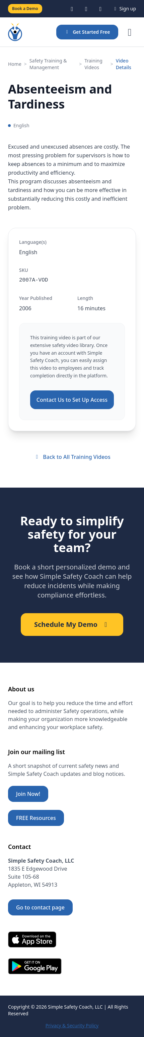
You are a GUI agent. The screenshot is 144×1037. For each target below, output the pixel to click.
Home (14, 64)
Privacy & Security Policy (72, 1025)
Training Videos (93, 63)
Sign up (124, 8)
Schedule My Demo (72, 624)
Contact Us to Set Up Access (72, 399)
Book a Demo (25, 8)
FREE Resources (36, 818)
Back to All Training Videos (71, 457)
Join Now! (28, 794)
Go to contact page (40, 907)
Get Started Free (87, 32)
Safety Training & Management (48, 63)
